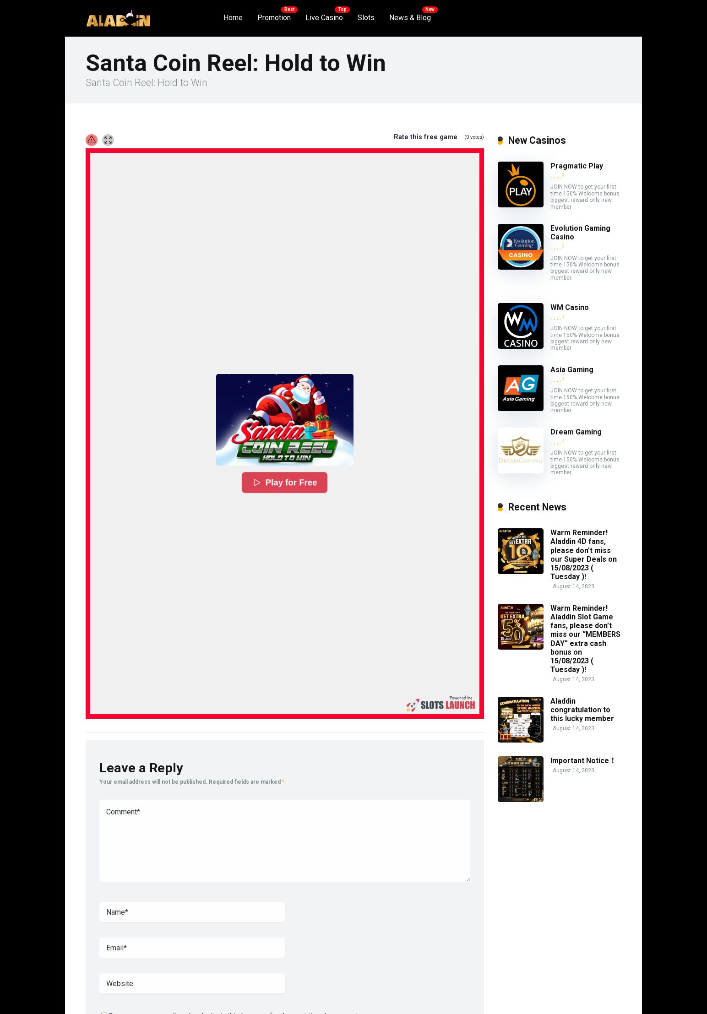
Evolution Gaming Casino (580, 232)
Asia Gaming (571, 369)
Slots (366, 17)
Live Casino (324, 17)
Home (233, 17)
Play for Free (284, 482)
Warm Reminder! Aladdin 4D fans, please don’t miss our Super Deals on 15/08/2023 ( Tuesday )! (583, 554)
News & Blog (410, 17)
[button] (285, 420)
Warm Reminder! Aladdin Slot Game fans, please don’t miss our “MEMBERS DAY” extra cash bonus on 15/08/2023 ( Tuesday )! (585, 639)
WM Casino (569, 307)
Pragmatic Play (576, 166)
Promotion (274, 17)
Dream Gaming (576, 432)
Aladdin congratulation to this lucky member (582, 710)
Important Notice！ (583, 760)
